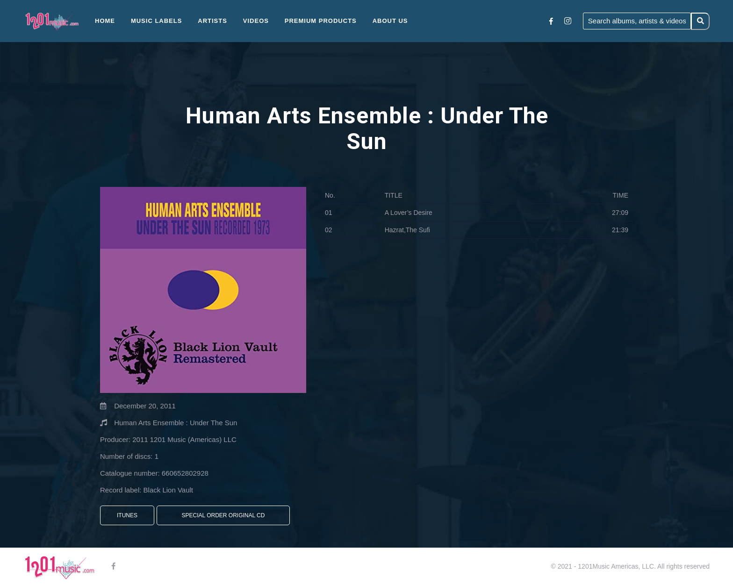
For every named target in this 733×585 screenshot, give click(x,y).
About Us (390, 20)
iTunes (127, 515)
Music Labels (156, 20)
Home (105, 20)
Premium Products (321, 20)
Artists (212, 20)
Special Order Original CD (223, 515)
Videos (256, 20)
